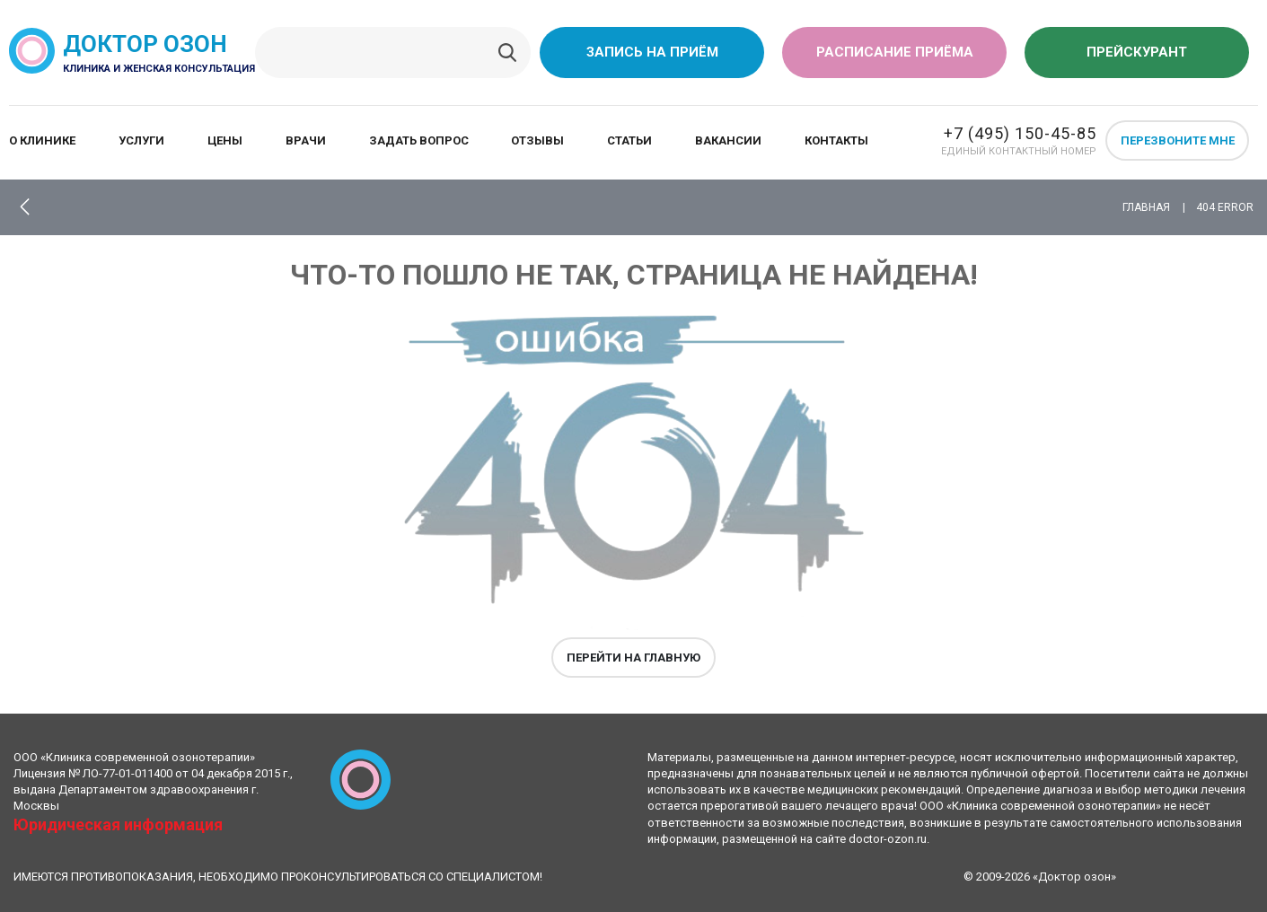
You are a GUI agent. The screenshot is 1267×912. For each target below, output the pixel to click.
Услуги (141, 140)
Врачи (306, 140)
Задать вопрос (419, 140)
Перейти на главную (633, 657)
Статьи (629, 140)
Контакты (836, 140)
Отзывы (537, 140)
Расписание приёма (894, 52)
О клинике (42, 140)
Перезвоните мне (1178, 140)
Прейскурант (1137, 52)
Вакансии (728, 140)
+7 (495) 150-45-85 (1020, 133)
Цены (224, 140)
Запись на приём (652, 52)
